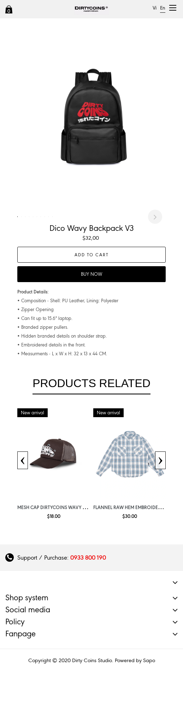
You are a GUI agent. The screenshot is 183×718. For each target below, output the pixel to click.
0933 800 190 (88, 595)
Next (155, 235)
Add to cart (92, 292)
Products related (91, 420)
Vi (155, 8)
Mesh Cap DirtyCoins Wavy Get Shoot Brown (71, 545)
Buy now (91, 311)
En (162, 8)
